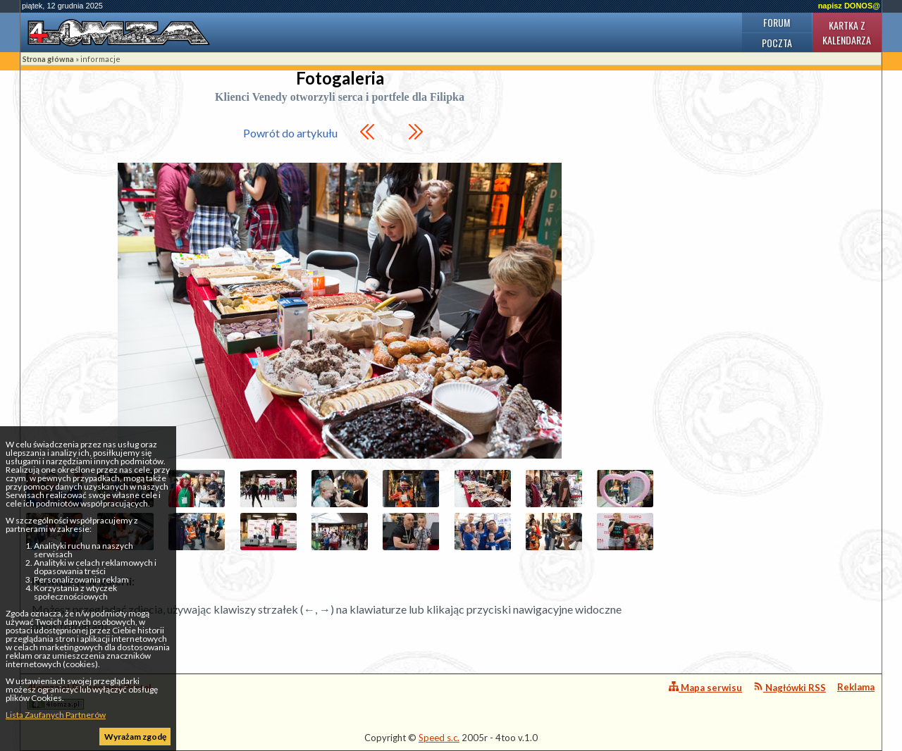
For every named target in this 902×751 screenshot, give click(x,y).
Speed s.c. (439, 737)
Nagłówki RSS (789, 687)
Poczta (777, 42)
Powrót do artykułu (290, 132)
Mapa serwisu (705, 687)
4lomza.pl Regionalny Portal (89, 695)
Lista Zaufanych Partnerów (56, 714)
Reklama (856, 687)
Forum (776, 22)
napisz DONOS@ (849, 5)
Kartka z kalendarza (846, 32)
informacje (100, 58)
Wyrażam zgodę (135, 736)
